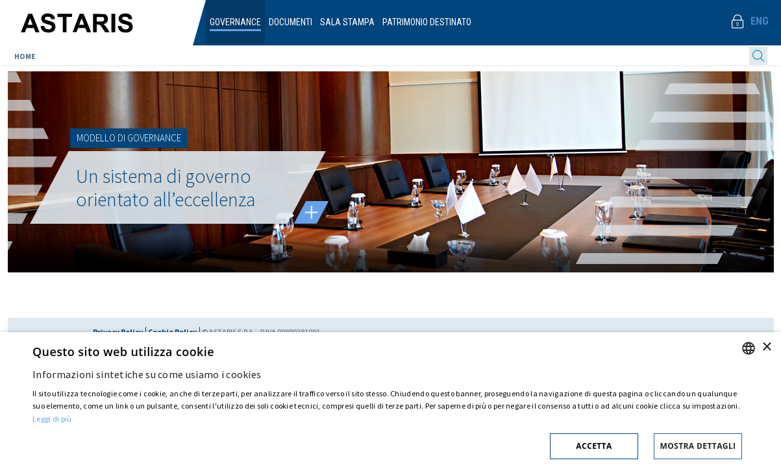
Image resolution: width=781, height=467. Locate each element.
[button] (387, 444)
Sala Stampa (347, 22)
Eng (759, 21)
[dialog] (390, 399)
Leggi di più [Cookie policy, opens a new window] (52, 419)
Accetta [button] (594, 445)
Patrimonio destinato (426, 22)
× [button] (766, 347)
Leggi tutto (311, 212)
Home (25, 56)
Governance (235, 22)
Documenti (290, 22)
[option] (391, 171)
